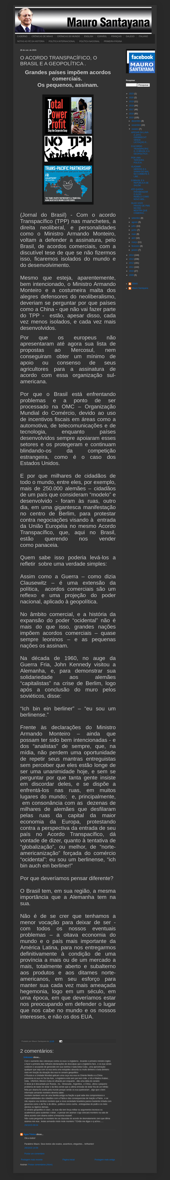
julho (134, 226)
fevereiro (136, 246)
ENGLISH (88, 36)
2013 (131, 259)
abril (134, 238)
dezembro (136, 121)
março (135, 242)
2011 (131, 267)
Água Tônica (30, 1134)
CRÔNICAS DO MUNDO (68, 36)
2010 (131, 271)
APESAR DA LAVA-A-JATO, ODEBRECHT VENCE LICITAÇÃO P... (140, 137)
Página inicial (68, 1159)
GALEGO (130, 36)
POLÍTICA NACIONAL (89, 41)
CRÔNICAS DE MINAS (42, 36)
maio (134, 234)
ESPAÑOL (102, 36)
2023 (131, 93)
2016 (131, 113)
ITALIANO (143, 36)
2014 (131, 255)
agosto (135, 222)
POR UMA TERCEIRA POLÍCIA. (137, 160)
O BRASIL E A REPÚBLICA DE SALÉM (139, 183)
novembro (136, 125)
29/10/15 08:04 (31, 1125)
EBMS (135, 283)
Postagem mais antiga (105, 1159)
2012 (131, 263)
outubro (135, 129)
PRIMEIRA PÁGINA (113, 41)
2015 (131, 117)
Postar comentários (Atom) (40, 1164)
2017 (131, 109)
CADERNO (22, 36)
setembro (136, 218)
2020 (131, 97)
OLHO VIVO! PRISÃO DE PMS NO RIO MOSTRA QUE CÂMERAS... (140, 208)
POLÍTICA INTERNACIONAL (62, 41)
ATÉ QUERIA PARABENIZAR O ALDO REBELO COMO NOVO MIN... (140, 194)
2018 (131, 105)
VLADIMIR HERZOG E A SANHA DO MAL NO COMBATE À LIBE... (140, 171)
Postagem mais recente (31, 1159)
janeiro (135, 250)
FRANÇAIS (116, 36)
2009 (131, 275)
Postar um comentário (34, 1153)
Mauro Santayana (140, 288)
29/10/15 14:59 (31, 1148)
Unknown (28, 1057)
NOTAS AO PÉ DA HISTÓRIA (30, 41)
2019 (131, 101)
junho (134, 230)
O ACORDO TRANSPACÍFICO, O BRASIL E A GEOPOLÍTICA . (140, 150)
